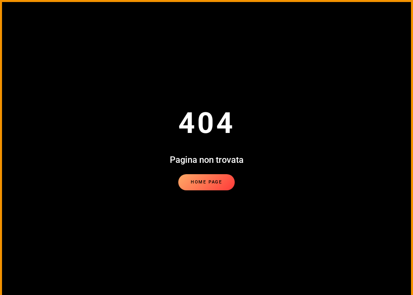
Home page (206, 182)
